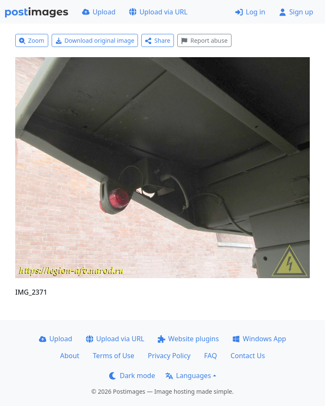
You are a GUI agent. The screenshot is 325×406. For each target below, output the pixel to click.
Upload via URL (158, 12)
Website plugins (188, 338)
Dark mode (132, 375)
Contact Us (248, 355)
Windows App (259, 338)
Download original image (95, 40)
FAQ (210, 355)
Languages (188, 375)
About (69, 355)
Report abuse (204, 40)
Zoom (31, 40)
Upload (99, 12)
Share (157, 40)
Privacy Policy (169, 355)
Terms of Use (113, 355)
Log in (250, 12)
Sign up (296, 12)
